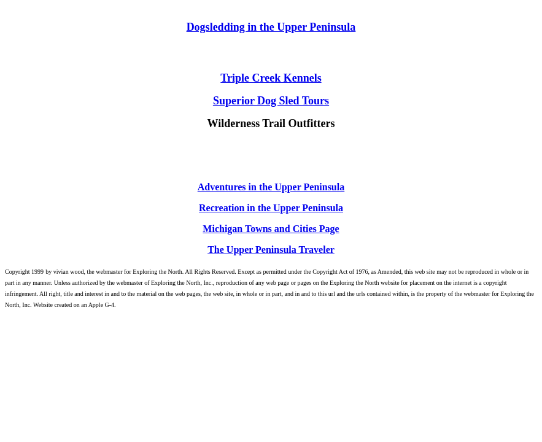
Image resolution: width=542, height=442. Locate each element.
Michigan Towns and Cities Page (271, 228)
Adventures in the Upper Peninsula (271, 187)
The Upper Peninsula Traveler (271, 249)
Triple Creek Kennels (270, 78)
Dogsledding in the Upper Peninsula (271, 27)
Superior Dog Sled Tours (271, 101)
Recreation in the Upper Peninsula (271, 208)
